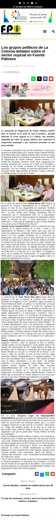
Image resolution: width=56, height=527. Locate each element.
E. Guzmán (15, 66)
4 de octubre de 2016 (27, 66)
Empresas (12, 72)
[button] (45, 31)
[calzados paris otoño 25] (28, 90)
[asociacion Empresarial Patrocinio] (28, 16)
